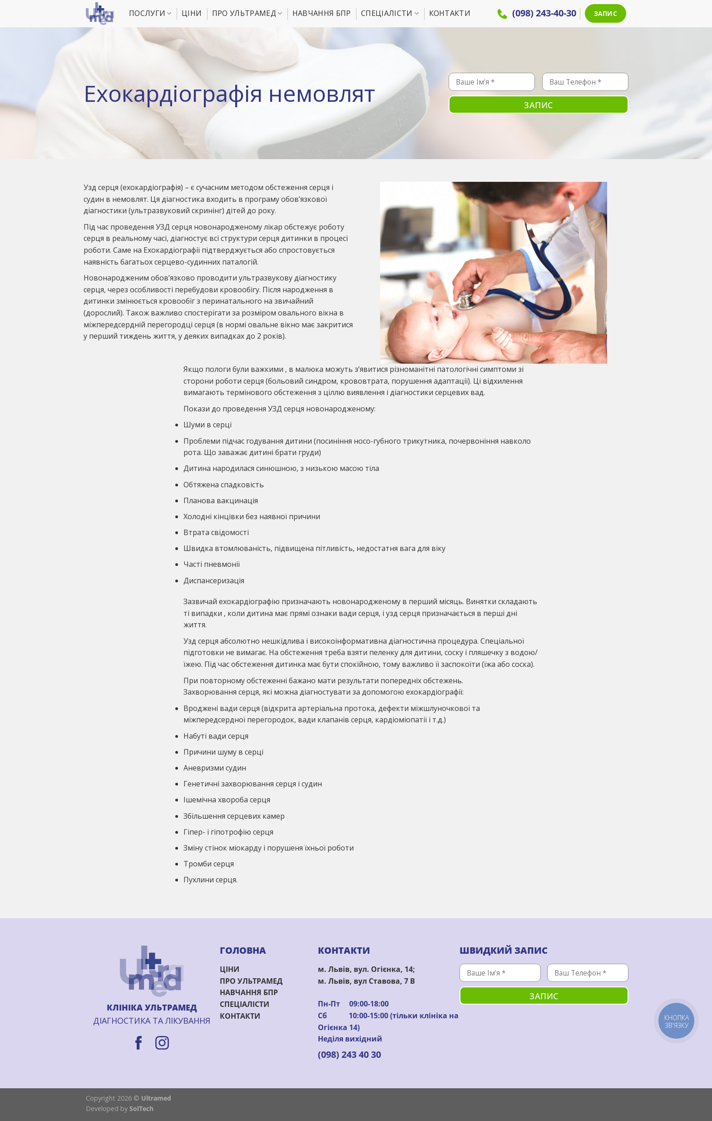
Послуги (150, 13)
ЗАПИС (605, 13)
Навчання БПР (321, 13)
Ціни (192, 13)
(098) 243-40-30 (536, 13)
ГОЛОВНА (243, 950)
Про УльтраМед (247, 13)
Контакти (450, 13)
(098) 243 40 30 (349, 1054)
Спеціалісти (390, 13)
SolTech (141, 1108)
